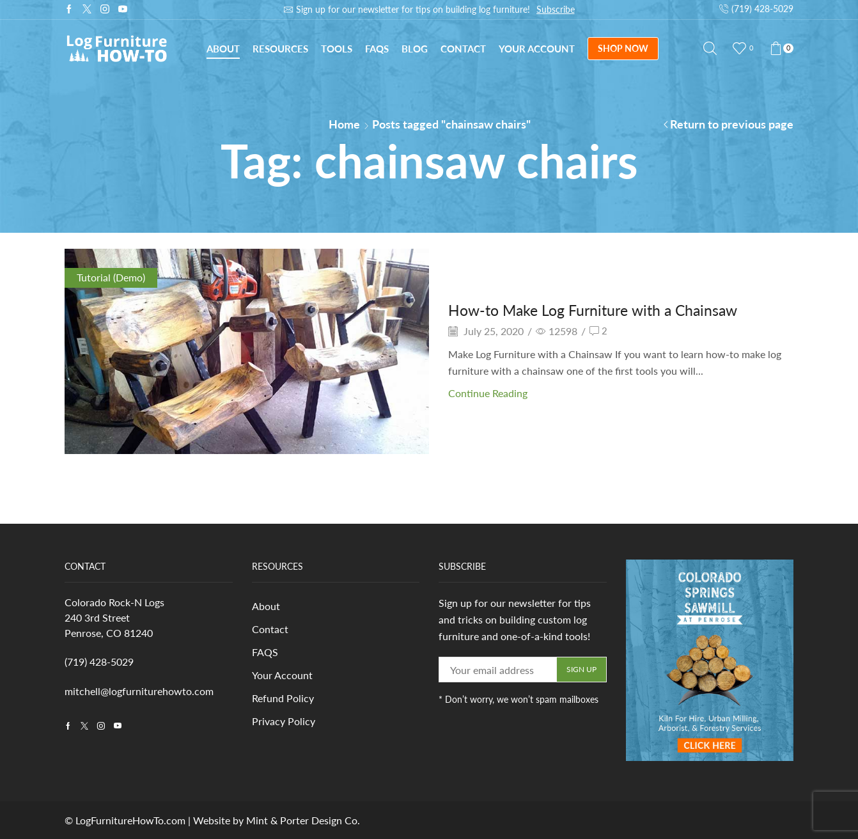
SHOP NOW (623, 48)
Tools (336, 48)
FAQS (265, 653)
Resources (280, 48)
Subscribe (555, 9)
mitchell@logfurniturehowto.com (139, 691)
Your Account (537, 48)
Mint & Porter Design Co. (303, 820)
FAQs (377, 48)
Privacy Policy (283, 723)
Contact (463, 48)
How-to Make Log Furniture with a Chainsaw (599, 310)
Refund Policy (283, 700)
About (223, 48)
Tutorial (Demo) (111, 277)
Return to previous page (731, 124)
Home (344, 124)
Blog (415, 48)
